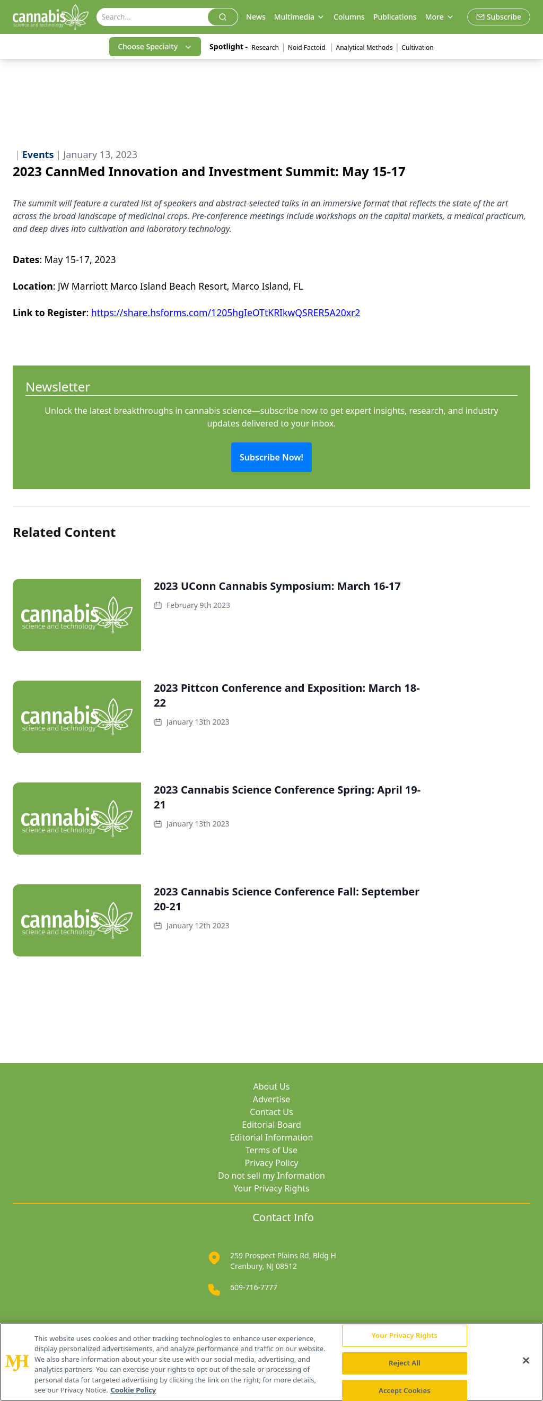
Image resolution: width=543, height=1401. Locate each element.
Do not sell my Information (271, 1175)
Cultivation (417, 47)
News (256, 17)
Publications (395, 17)
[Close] (526, 1360)
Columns (349, 17)
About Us (271, 1086)
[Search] (152, 17)
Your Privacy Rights (271, 1188)
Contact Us (271, 1112)
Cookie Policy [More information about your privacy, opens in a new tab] (133, 1390)
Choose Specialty (155, 46)
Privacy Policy (272, 1163)
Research (265, 47)
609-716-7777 (253, 1287)
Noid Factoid (307, 47)
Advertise (271, 1099)
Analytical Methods (364, 47)
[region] (271, 1362)
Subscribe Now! (271, 457)
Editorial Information (271, 1137)
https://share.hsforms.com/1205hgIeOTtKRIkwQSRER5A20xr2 (226, 312)
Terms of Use (271, 1150)
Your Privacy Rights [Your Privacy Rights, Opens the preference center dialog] (404, 1336)
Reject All (405, 1363)
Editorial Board (271, 1124)
